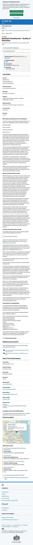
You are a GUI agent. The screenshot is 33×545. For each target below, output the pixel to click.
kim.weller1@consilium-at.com (10, 394)
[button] (16, 432)
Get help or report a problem (7, 517)
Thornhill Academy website (9, 389)
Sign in (3, 23)
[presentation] (16, 432)
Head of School (7, 455)
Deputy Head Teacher (9, 467)
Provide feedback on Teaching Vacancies (10, 519)
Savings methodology (6, 526)
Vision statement (15, 526)
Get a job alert (7, 475)
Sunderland (19, 477)
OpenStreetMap (23, 443)
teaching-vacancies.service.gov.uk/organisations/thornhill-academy (14, 406)
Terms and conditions (17, 525)
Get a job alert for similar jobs (11, 48)
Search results (9, 33)
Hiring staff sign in (5, 507)
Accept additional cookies (16, 11)
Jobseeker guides (5, 496)
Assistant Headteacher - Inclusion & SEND (14, 461)
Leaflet (15, 443)
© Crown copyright (16, 542)
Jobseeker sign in (5, 491)
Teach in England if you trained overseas (10, 500)
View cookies (16, 17)
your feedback (17, 30)
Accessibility (24, 525)
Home (3, 33)
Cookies (3, 525)
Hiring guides (4, 510)
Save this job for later (9, 51)
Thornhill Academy (12, 424)
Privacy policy (9, 525)
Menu (3, 28)
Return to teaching (5, 498)
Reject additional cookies (17, 14)
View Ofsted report (7, 384)
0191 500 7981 (6, 399)
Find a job (4, 494)
